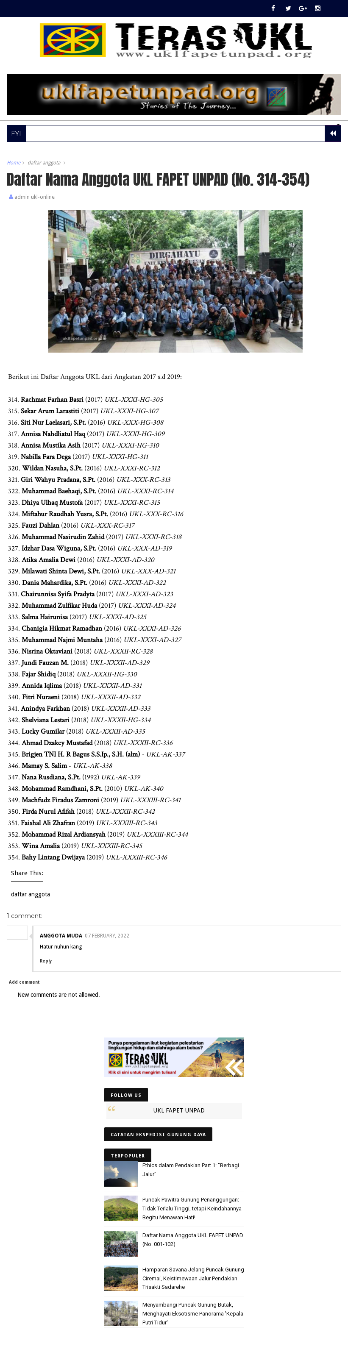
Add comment (24, 982)
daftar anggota (44, 163)
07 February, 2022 (107, 936)
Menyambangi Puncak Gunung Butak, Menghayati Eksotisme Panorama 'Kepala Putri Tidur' (192, 1314)
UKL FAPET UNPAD (179, 1110)
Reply (46, 961)
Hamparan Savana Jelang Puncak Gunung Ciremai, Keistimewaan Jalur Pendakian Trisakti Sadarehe (193, 1278)
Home (13, 163)
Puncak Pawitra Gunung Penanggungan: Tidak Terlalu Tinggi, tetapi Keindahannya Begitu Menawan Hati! (192, 1208)
